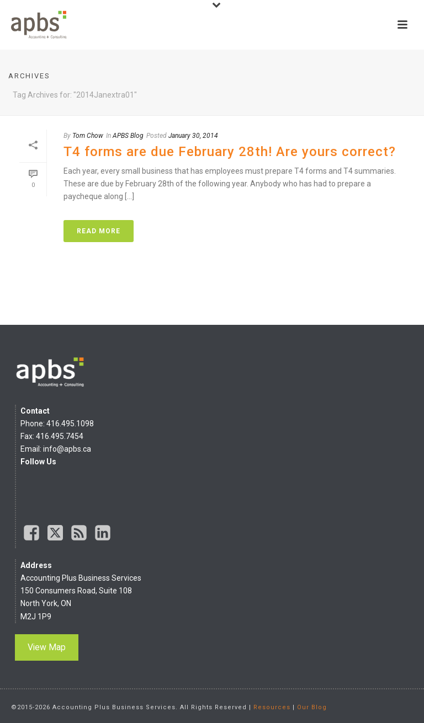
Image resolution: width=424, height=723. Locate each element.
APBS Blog (128, 136)
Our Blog (312, 707)
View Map (47, 647)
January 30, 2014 (193, 136)
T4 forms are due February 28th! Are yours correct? (229, 151)
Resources (271, 707)
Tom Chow (87, 136)
